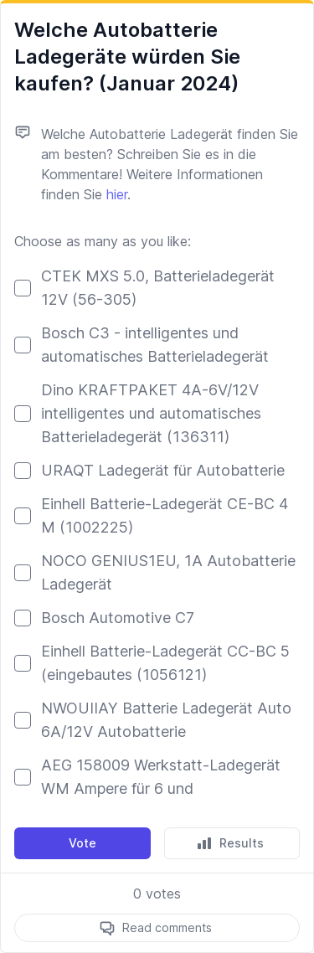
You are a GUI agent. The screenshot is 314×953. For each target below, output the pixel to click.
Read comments (167, 927)
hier (116, 194)
